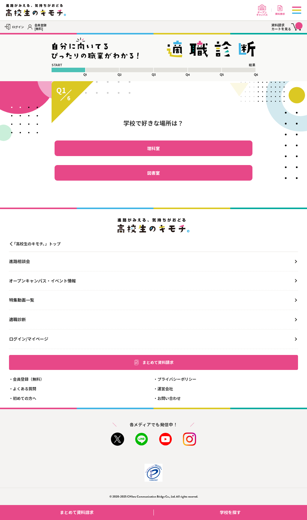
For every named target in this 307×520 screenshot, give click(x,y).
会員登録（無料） (28, 379)
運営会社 (165, 388)
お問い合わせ (169, 398)
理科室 (153, 148)
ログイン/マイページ (28, 339)
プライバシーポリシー (176, 379)
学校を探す (261, 512)
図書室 (153, 173)
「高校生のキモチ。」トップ (36, 244)
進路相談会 (19, 261)
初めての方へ (24, 398)
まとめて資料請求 (153, 362)
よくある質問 (24, 388)
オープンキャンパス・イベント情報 (42, 281)
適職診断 (17, 319)
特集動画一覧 (21, 300)
